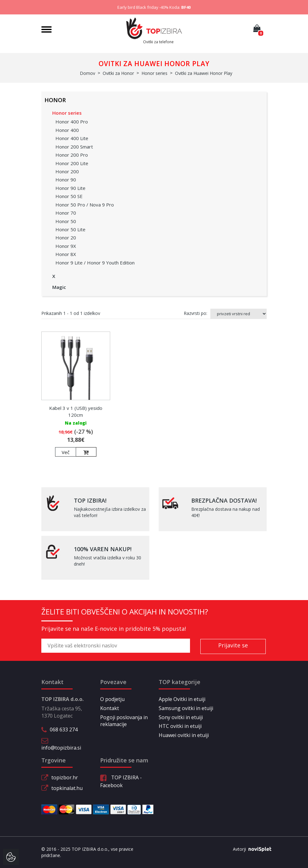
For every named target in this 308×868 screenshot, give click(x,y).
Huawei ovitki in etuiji (184, 735)
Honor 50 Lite (70, 229)
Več (65, 452)
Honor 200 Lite (71, 163)
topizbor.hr (64, 777)
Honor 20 (65, 237)
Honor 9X (65, 246)
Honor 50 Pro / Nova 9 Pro (84, 204)
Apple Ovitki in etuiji (182, 699)
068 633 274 (64, 729)
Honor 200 (67, 171)
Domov (87, 73)
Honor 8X (65, 254)
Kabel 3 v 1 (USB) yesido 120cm (75, 411)
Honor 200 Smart (74, 147)
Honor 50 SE (69, 196)
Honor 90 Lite (70, 188)
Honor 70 (65, 213)
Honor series (67, 113)
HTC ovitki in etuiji (180, 726)
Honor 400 (67, 130)
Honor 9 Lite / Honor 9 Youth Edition (95, 262)
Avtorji (250, 849)
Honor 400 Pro (71, 121)
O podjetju (112, 699)
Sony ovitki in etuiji (181, 717)
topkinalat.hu (67, 788)
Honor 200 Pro (71, 155)
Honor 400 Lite (71, 138)
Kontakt (109, 708)
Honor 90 (65, 179)
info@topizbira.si (61, 747)
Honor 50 (65, 221)
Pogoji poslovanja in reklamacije (124, 721)
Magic (59, 287)
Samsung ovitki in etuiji (186, 708)
